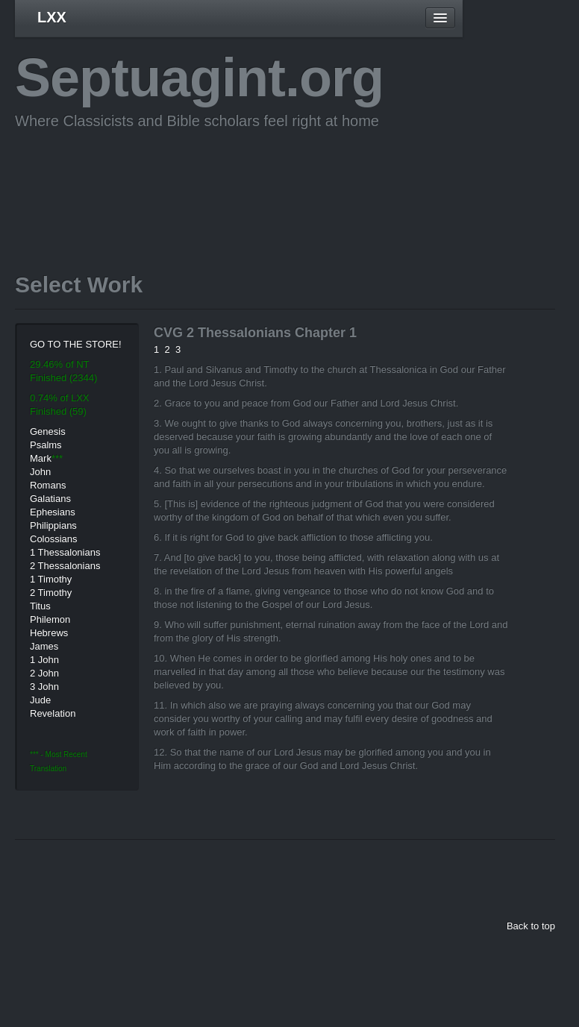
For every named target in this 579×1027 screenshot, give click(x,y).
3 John (44, 686)
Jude (40, 700)
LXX (51, 17)
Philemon (50, 619)
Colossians (54, 538)
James (44, 646)
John (40, 471)
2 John (44, 673)
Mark (40, 458)
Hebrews (49, 632)
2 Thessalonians (65, 565)
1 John (44, 659)
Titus (40, 606)
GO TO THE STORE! (76, 344)
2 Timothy (51, 592)
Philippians (53, 525)
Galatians (50, 498)
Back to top (531, 926)
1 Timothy (51, 579)
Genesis (48, 431)
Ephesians (52, 512)
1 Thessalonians (65, 552)
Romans (48, 485)
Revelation (52, 713)
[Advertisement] (286, 178)
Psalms (46, 444)
